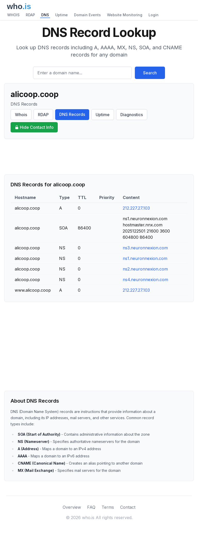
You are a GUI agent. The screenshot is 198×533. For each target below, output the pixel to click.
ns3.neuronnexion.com (145, 247)
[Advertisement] (99, 156)
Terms (108, 507)
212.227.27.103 (136, 208)
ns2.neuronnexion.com (145, 269)
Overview (72, 507)
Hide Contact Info (34, 127)
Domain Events (87, 15)
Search (150, 72)
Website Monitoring (124, 15)
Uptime (61, 15)
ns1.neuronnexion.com (145, 258)
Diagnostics (131, 114)
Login (153, 15)
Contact (127, 507)
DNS (45, 15)
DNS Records (72, 114)
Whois (21, 114)
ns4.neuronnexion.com (145, 279)
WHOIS (13, 15)
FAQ (91, 507)
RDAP (30, 15)
